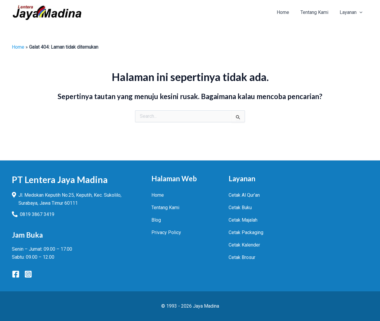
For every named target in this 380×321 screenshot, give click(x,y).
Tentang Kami (165, 207)
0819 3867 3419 (37, 214)
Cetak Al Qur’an (244, 195)
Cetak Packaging (246, 232)
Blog (156, 220)
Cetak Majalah (243, 220)
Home (18, 47)
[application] (360, 12)
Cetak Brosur (242, 257)
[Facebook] (16, 274)
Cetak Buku (240, 207)
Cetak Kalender (244, 245)
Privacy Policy (166, 232)
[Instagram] (28, 274)
